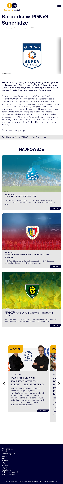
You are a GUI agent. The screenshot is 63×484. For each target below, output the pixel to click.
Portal (4, 450)
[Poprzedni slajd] (4, 383)
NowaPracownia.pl (33, 480)
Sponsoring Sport (9, 452)
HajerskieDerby (13, 137)
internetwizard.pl (52, 480)
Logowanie (6, 466)
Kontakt (5, 464)
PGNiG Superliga (28, 137)
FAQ (4, 461)
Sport (4, 457)
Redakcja (9, 28)
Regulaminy (7, 468)
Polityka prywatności (10, 471)
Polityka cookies (8, 473)
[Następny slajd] (59, 383)
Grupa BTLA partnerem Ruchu (21, 196)
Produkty (6, 459)
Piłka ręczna (41, 137)
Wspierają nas (7, 447)
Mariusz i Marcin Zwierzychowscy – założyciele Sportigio (27, 385)
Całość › (55, 208)
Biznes (4, 454)
